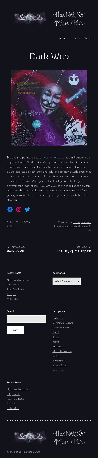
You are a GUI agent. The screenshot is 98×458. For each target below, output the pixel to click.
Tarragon (11, 294)
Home (62, 38)
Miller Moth (13, 298)
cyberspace (67, 226)
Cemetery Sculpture (63, 322)
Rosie (12, 226)
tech (83, 226)
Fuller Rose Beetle (15, 289)
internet (76, 226)
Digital (56, 332)
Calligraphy (59, 318)
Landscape (58, 346)
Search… (12, 311)
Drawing (57, 336)
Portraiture (58, 360)
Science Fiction (60, 365)
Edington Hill (13, 284)
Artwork (75, 38)
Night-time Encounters (18, 279)
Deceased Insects (61, 327)
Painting (76, 222)
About (87, 38)
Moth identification (62, 351)
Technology (86, 222)
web (89, 230)
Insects (56, 341)
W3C (88, 226)
